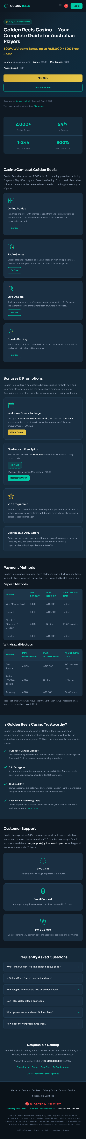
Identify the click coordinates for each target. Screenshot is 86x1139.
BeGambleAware (61, 1067)
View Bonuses (43, 87)
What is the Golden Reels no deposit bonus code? (33, 966)
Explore (14, 228)
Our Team (36, 1090)
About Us (15, 1090)
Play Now (43, 78)
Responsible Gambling (43, 1095)
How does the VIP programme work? (26, 1023)
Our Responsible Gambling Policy (43, 1073)
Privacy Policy (50, 1090)
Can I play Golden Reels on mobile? (26, 1000)
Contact (26, 1090)
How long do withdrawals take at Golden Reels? (32, 989)
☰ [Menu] (60, 6)
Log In (76, 6)
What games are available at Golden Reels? (30, 1012)
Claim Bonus (16, 432)
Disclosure (39, 106)
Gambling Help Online (27, 1067)
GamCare (45, 1067)
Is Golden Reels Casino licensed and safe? (29, 978)
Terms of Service (67, 1090)
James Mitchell (23, 101)
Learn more (32, 808)
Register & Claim (18, 478)
